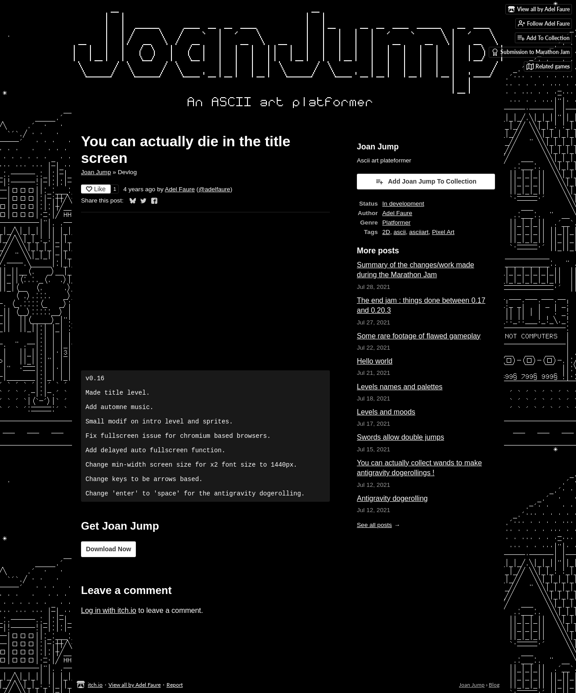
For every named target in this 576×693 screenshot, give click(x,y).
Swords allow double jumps (400, 437)
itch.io (95, 684)
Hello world (374, 361)
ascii (400, 232)
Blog (494, 684)
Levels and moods (386, 412)
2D (386, 232)
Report (174, 684)
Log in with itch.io (108, 633)
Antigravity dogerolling (392, 498)
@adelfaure (214, 189)
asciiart (418, 232)
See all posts (374, 525)
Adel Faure (180, 189)
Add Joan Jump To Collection (426, 181)
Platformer (396, 222)
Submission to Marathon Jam (530, 52)
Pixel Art (443, 232)
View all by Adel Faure (134, 684)
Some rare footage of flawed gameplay (419, 336)
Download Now (108, 572)
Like (96, 189)
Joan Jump (96, 172)
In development (403, 203)
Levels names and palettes (399, 387)
